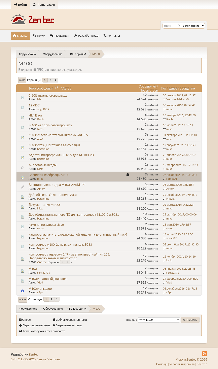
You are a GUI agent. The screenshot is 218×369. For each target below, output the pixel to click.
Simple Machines (48, 359)
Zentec (33, 354)
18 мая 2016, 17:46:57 (177, 224)
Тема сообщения (44, 88)
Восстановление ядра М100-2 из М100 (57, 185)
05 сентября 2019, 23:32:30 (180, 244)
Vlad (40, 282)
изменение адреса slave (46, 224)
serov (40, 228)
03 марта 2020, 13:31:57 (178, 184)
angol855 (43, 109)
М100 (33, 268)
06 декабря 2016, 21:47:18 (180, 288)
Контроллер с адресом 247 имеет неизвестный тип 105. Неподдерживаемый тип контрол (69, 256)
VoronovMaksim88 (178, 99)
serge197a (43, 272)
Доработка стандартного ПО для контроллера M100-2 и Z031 (74, 214)
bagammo (43, 148)
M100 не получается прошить (50, 125)
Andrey (41, 262)
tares (40, 129)
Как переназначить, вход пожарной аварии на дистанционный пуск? (78, 234)
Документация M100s (44, 204)
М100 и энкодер (40, 288)
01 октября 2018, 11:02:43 (180, 135)
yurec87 (171, 238)
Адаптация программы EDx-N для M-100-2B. (61, 155)
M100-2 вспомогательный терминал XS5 (58, 135)
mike (169, 109)
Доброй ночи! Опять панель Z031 (53, 195)
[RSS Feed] (204, 353)
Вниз (22, 80)
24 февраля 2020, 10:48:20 (180, 278)
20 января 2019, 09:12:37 (179, 95)
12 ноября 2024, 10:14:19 (179, 256)
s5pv (40, 292)
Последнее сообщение (178, 88)
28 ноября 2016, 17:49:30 (179, 115)
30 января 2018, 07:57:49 (179, 105)
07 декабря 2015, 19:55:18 (180, 174)
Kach (40, 119)
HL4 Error (35, 115)
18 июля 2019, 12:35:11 (178, 125)
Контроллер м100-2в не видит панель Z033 (60, 244)
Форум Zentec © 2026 (191, 359)
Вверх (22, 299)
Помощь (162, 364)
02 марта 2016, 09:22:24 (178, 204)
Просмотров (149, 90)
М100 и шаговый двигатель (48, 278)
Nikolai (170, 198)
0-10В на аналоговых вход (48, 95)
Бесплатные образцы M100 (49, 175)
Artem (41, 188)
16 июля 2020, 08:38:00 (178, 234)
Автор (66, 88)
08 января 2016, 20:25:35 (179, 268)
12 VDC (34, 105)
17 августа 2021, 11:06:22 (179, 145)
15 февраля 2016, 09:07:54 (180, 165)
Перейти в (131, 319)
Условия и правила (181, 364)
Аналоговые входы (43, 165)
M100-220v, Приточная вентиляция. (55, 145)
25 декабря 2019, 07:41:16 (180, 194)
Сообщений (147, 86)
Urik (169, 260)
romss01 (171, 178)
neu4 (40, 139)
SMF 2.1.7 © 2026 (23, 359)
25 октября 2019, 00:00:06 (180, 214)
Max (40, 99)
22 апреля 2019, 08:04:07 (179, 155)
